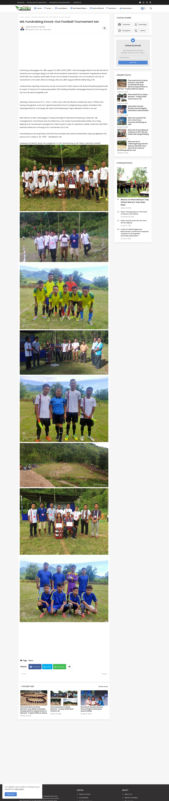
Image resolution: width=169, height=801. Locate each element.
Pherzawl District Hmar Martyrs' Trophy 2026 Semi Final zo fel (61, 709)
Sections (111, 8)
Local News (61, 8)
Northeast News (78, 8)
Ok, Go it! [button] (10, 794)
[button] (151, 8)
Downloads (125, 8)
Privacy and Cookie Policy (37, 2)
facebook (126, 24)
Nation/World (97, 8)
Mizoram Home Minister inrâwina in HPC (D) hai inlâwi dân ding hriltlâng (138, 132)
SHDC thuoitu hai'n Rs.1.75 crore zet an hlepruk (133, 222)
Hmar (47, 8)
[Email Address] (133, 58)
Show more (103, 686)
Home (38, 8)
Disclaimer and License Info (60, 2)
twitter (142, 31)
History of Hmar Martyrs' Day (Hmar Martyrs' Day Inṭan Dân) (135, 202)
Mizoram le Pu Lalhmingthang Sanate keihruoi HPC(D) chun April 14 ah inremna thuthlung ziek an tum (132, 146)
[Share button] (69, 666)
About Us (21, 2)
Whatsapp (61, 667)
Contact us (77, 2)
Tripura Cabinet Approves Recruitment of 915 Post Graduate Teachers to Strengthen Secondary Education (134, 232)
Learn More (19, 789)
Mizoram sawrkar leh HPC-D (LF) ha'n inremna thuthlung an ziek (137, 121)
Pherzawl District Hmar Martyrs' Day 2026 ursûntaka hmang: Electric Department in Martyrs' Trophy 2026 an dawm (33, 710)
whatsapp (143, 24)
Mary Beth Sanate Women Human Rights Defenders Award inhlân (92, 709)
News (28, 17)
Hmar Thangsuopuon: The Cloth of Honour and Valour (134, 213)
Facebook (36, 667)
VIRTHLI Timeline (131, 798)
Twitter (48, 667)
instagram (126, 31)
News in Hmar (84, 794)
